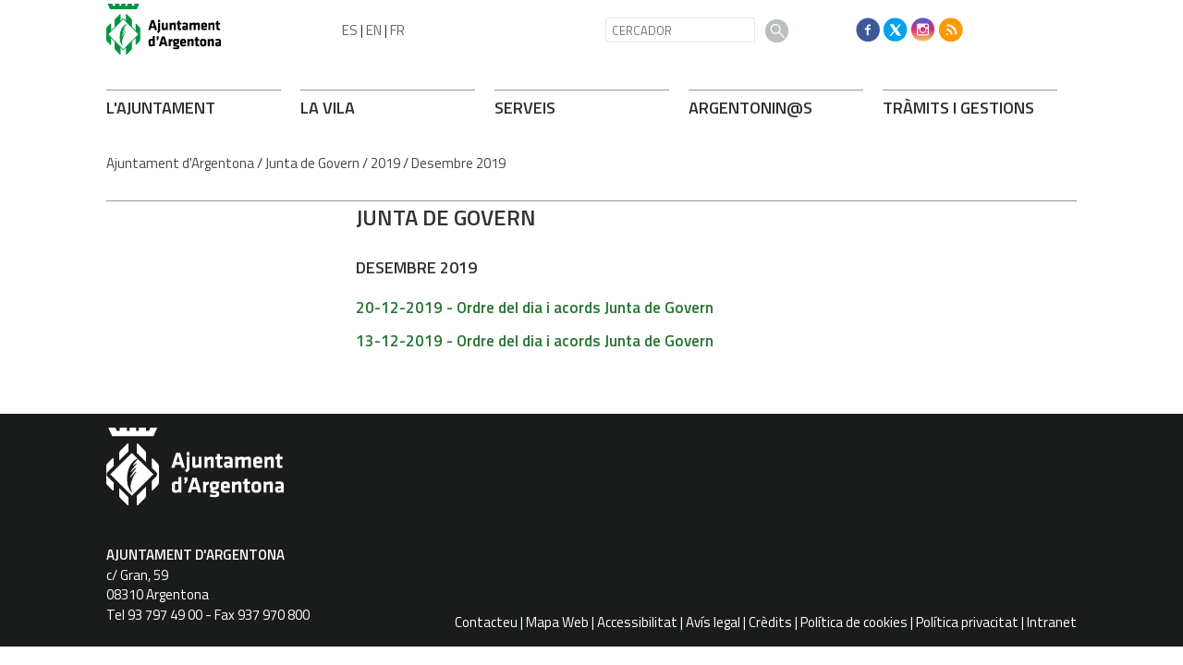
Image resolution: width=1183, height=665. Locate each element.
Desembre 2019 (458, 163)
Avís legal (713, 622)
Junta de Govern (312, 163)
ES (350, 30)
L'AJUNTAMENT (160, 107)
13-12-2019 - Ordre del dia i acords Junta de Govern (534, 341)
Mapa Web (557, 622)
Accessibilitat (637, 622)
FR (397, 30)
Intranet (1052, 622)
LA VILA (327, 107)
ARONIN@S (750, 107)
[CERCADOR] (680, 30)
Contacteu (486, 622)
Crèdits (770, 622)
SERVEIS (524, 107)
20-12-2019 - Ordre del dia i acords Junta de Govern (534, 308)
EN (374, 30)
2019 (385, 163)
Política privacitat (967, 622)
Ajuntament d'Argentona (180, 163)
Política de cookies (854, 622)
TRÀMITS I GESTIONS (958, 107)
